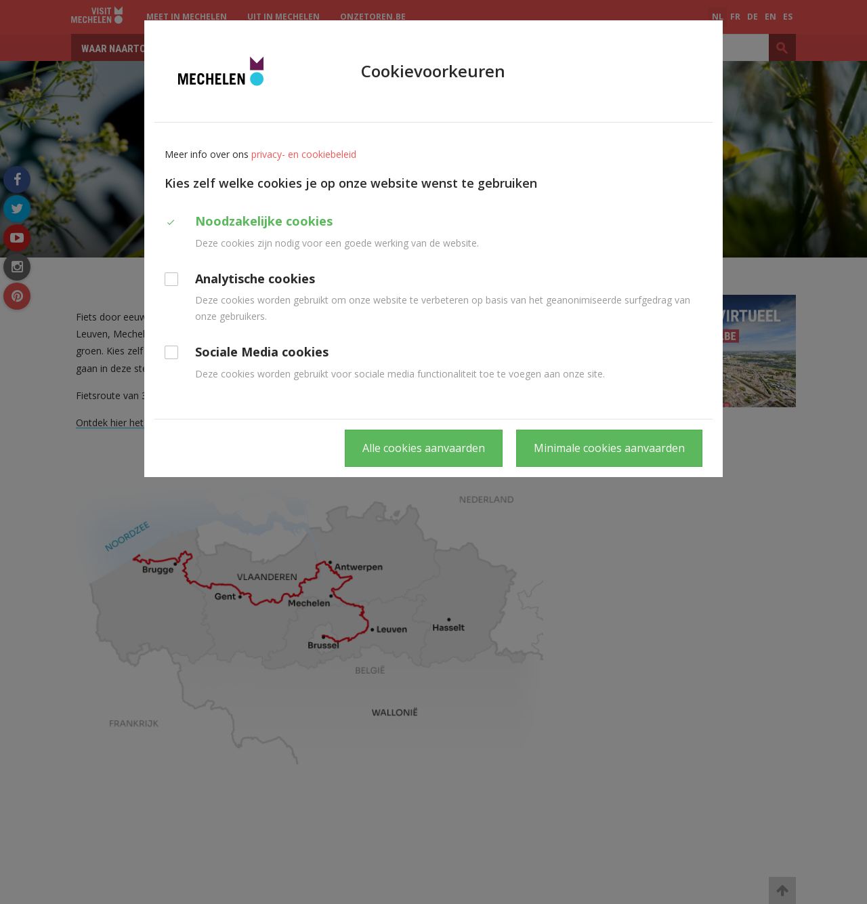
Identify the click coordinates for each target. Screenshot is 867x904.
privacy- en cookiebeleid (303, 154)
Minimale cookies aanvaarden (609, 447)
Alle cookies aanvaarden (423, 447)
